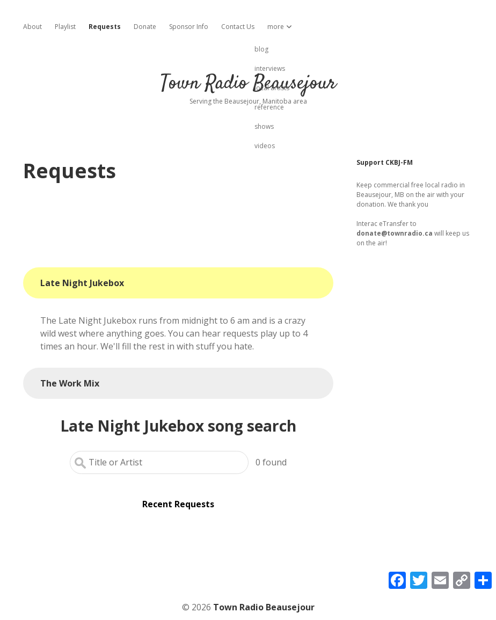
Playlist (65, 26)
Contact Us (237, 26)
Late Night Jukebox (82, 283)
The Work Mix (69, 383)
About (32, 26)
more (275, 26)
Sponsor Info (188, 26)
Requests (105, 26)
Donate (145, 26)
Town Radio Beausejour (248, 83)
